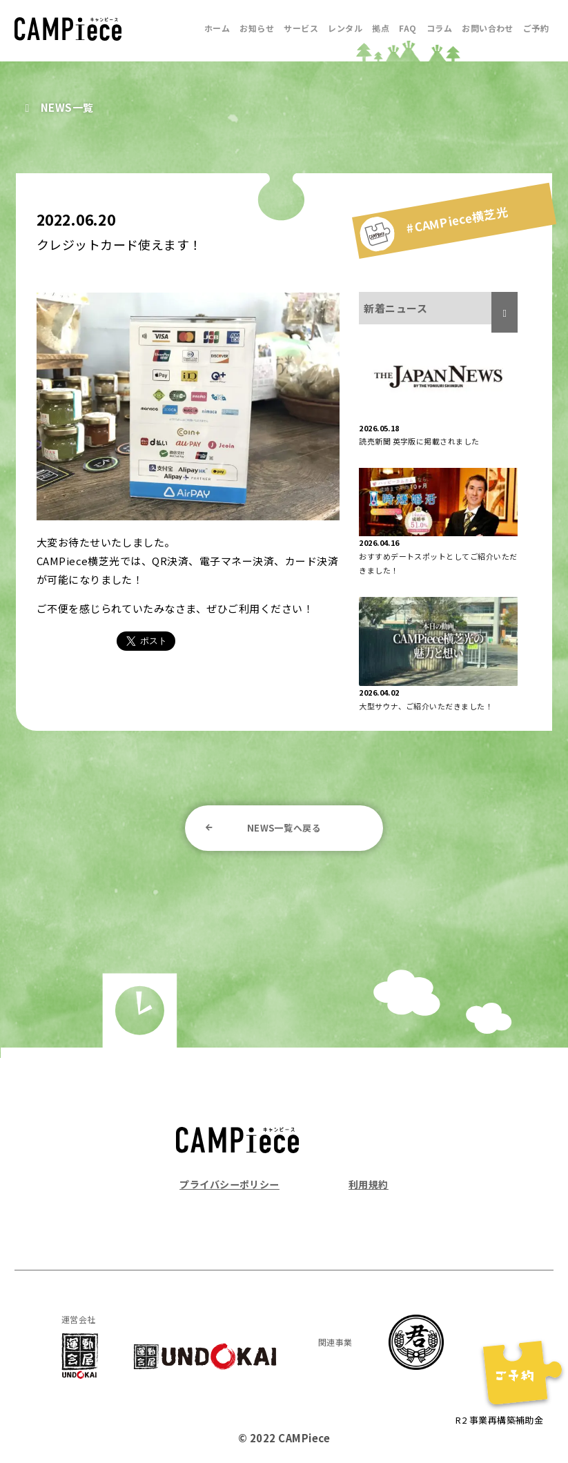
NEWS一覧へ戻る (283, 829)
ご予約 (536, 28)
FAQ (407, 28)
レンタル (345, 28)
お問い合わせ (487, 28)
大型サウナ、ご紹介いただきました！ (426, 705)
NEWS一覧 (69, 107)
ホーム (217, 28)
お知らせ (256, 28)
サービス (301, 28)
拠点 (380, 28)
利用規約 (367, 1186)
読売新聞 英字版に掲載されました (419, 440)
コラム (439, 28)
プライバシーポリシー (232, 1186)
